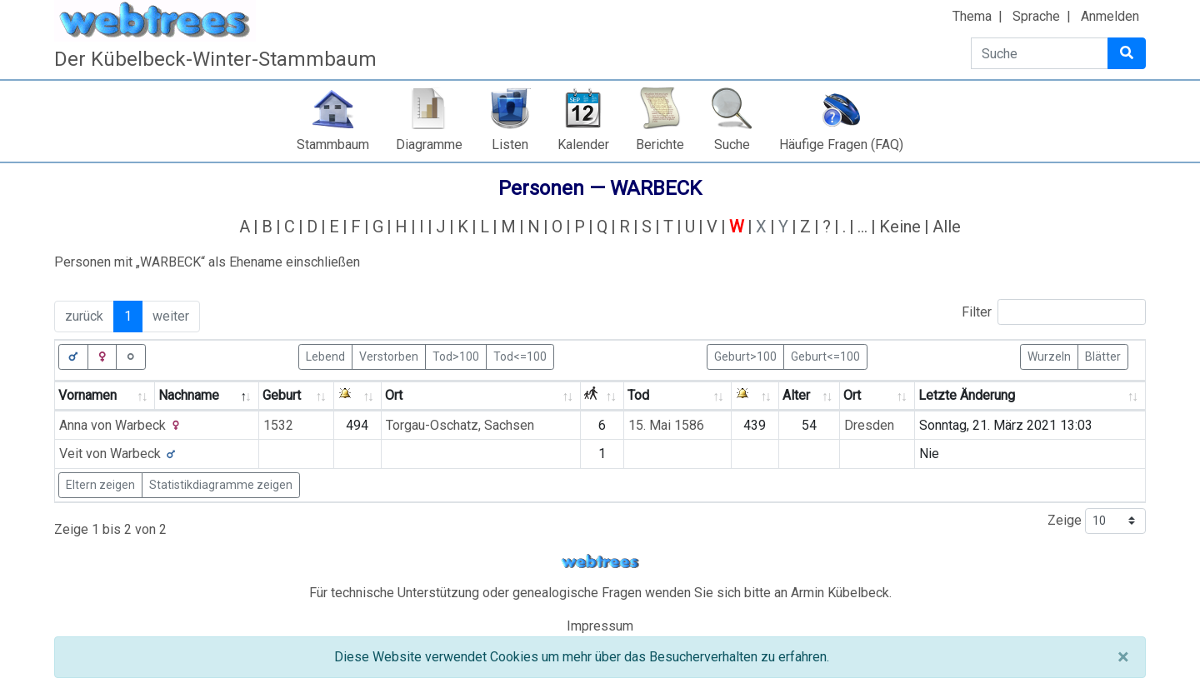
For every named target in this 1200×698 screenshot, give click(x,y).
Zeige (1097, 521)
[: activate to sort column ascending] (358, 396)
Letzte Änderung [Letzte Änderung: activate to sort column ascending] (966, 395)
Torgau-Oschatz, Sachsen (460, 425)
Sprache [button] (1036, 16)
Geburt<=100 (825, 355)
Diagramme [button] (429, 144)
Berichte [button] (660, 144)
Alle (946, 227)
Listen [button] (510, 144)
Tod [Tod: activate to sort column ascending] (638, 395)
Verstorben (388, 355)
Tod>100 (455, 355)
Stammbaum (333, 144)
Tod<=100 (520, 355)
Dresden (869, 425)
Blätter (1103, 355)
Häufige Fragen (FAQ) (841, 144)
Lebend (325, 355)
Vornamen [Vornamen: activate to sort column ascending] (87, 395)
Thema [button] (972, 16)
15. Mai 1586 (666, 425)
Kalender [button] (583, 144)
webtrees (600, 562)
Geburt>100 (745, 355)
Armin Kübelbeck (840, 593)
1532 (278, 425)
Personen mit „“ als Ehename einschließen (207, 262)
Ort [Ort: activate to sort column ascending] (393, 395)
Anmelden (1110, 16)
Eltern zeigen (100, 484)
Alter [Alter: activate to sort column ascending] (796, 395)
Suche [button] (732, 144)
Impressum (600, 626)
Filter (1054, 312)
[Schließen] (1123, 657)
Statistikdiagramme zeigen (220, 484)
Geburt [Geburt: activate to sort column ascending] (281, 395)
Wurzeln (1049, 355)
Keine (900, 227)
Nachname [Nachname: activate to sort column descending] (188, 395)
